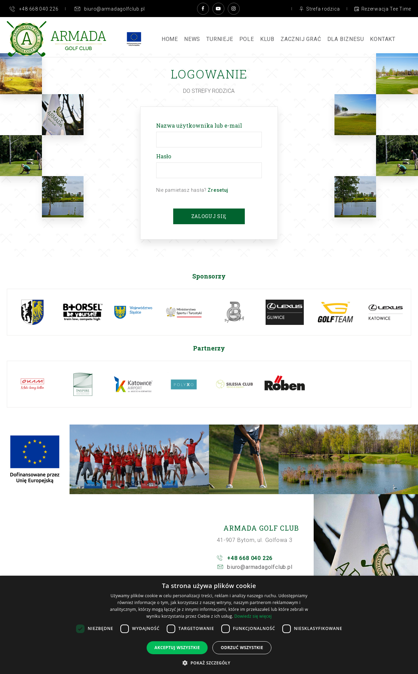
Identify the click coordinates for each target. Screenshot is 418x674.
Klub (267, 39)
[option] (32, 312)
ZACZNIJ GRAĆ (301, 39)
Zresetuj (218, 190)
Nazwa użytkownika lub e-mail (200, 125)
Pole (246, 39)
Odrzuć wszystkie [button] (242, 647)
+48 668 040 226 (249, 558)
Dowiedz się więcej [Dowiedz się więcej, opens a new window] (253, 616)
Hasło (165, 156)
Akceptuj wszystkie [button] (177, 647)
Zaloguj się (208, 216)
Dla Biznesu (345, 39)
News (192, 39)
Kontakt (382, 39)
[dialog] (209, 625)
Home (170, 39)
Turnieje (219, 39)
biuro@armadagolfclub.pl (259, 567)
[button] (209, 662)
